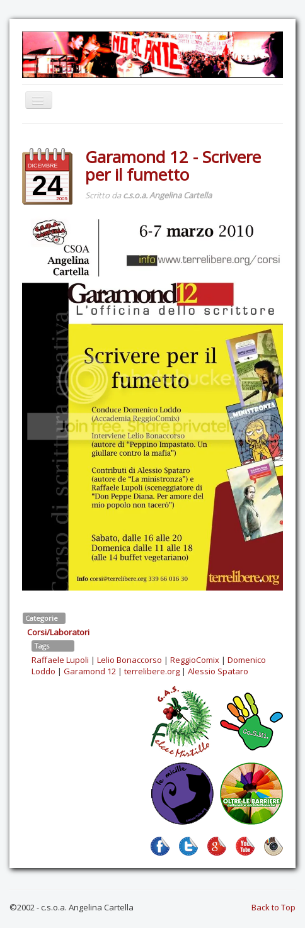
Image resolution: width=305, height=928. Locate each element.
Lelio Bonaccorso (129, 659)
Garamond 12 (90, 671)
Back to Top (273, 907)
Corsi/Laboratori (58, 632)
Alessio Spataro (218, 671)
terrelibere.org (152, 671)
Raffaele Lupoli (60, 659)
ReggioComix (194, 659)
